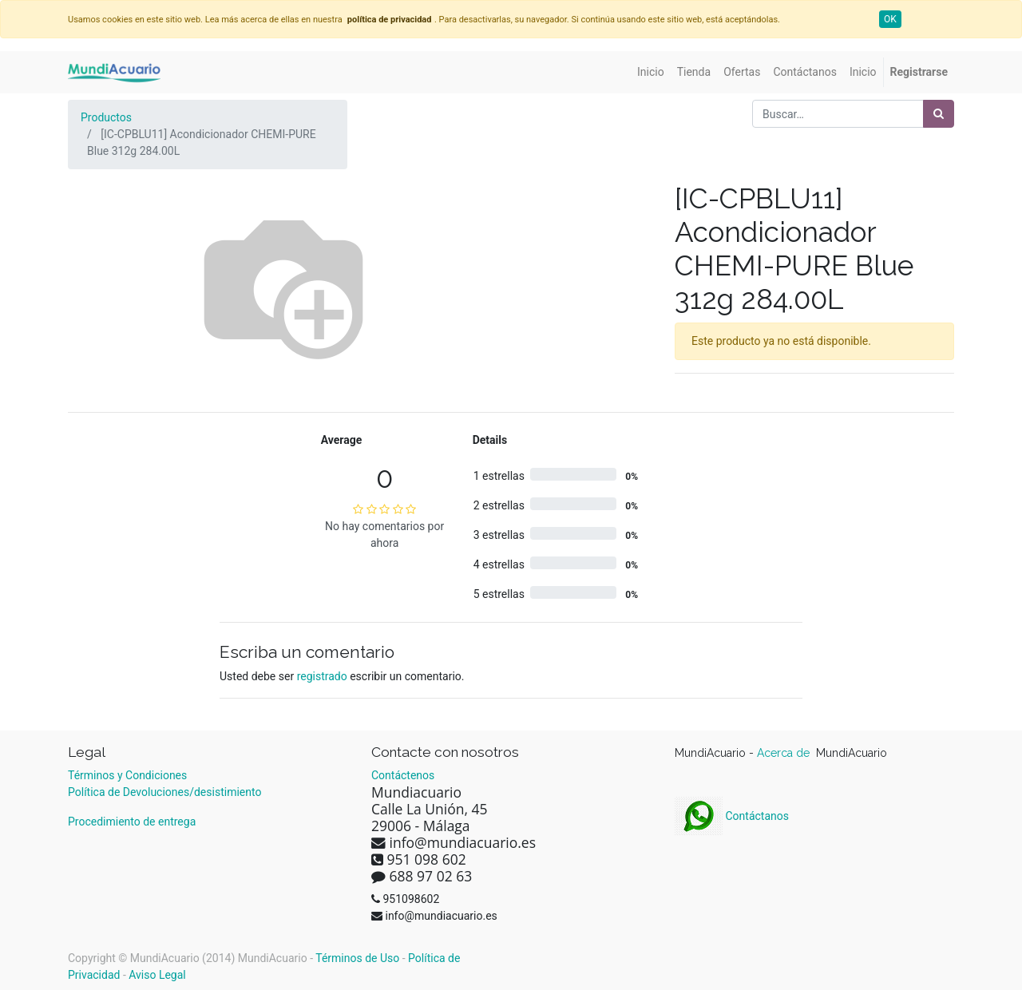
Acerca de (785, 752)
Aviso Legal (157, 974)
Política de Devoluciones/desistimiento (164, 792)
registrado (322, 676)
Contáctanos (732, 816)
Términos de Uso (357, 958)
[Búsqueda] (938, 114)
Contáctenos (402, 775)
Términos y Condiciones (127, 775)
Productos (106, 117)
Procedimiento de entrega (132, 821)
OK (890, 19)
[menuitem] (651, 72)
